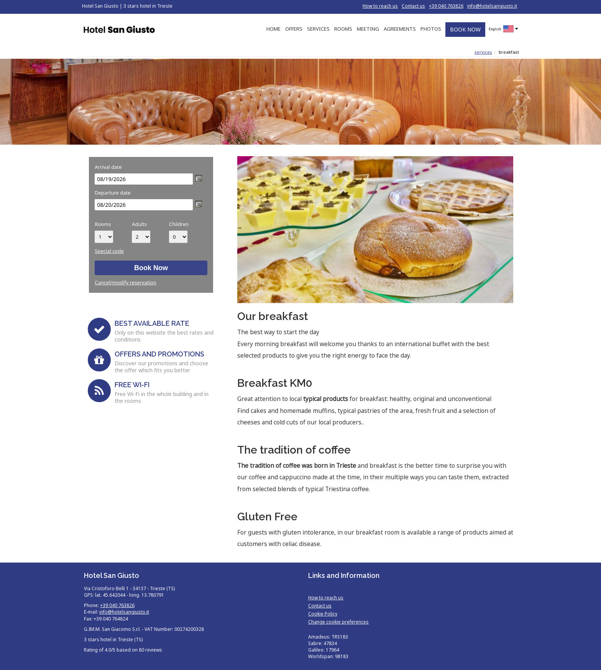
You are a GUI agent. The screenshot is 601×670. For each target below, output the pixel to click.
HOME (273, 28)
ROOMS (343, 28)
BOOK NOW (465, 29)
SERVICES (318, 28)
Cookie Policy (322, 614)
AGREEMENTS (400, 28)
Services (483, 52)
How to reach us (380, 6)
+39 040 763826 (446, 6)
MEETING (368, 28)
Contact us (413, 6)
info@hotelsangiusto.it (492, 6)
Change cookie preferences (338, 622)
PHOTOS (430, 28)
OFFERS (293, 28)
